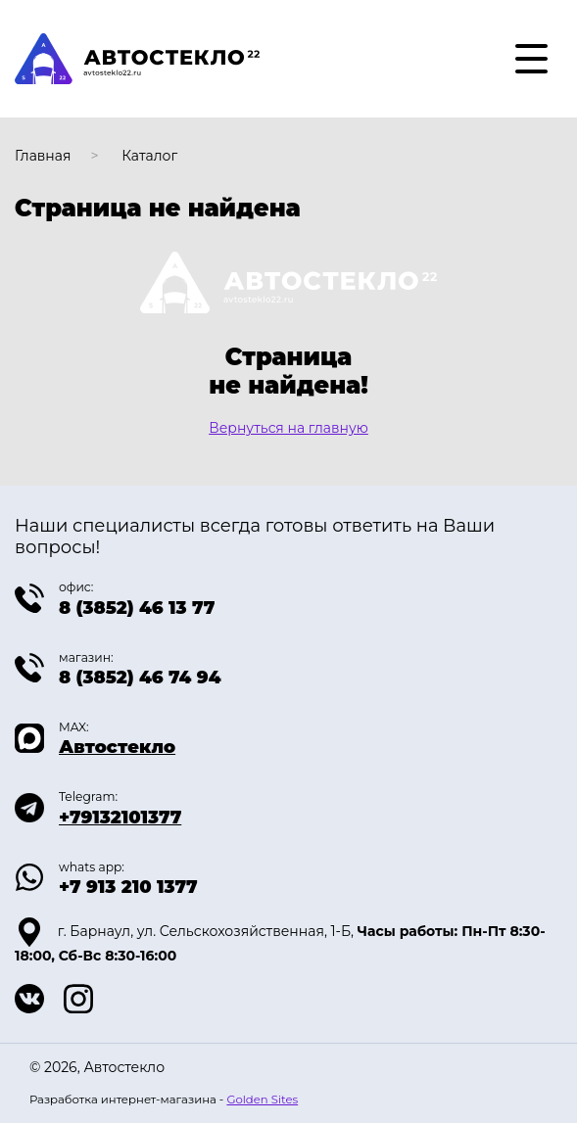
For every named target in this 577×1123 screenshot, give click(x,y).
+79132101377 (120, 817)
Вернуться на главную (288, 428)
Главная (43, 155)
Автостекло (117, 747)
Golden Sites (262, 1099)
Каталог (149, 155)
